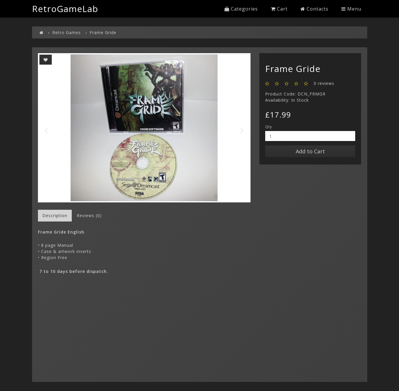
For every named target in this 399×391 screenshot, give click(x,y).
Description (54, 215)
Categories (241, 9)
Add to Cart (310, 151)
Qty (268, 126)
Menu (351, 9)
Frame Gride (103, 32)
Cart (279, 9)
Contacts (314, 9)
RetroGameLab (65, 9)
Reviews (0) (89, 215)
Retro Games (66, 32)
